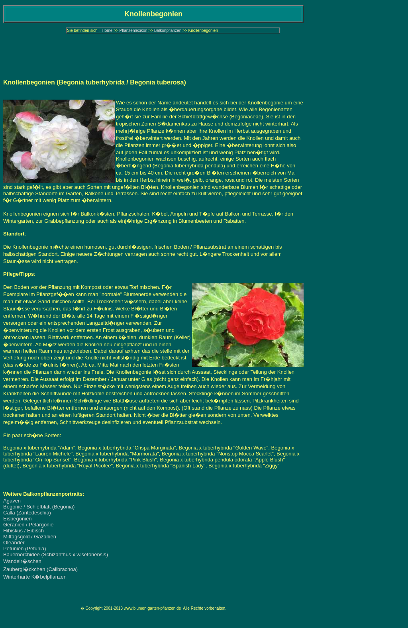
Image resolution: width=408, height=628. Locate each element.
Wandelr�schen (22, 561)
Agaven (12, 501)
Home (107, 30)
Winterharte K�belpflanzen (35, 577)
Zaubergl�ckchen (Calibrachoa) (40, 569)
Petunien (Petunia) (24, 548)
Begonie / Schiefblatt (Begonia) (39, 507)
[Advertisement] (153, 54)
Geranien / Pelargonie (28, 525)
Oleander (13, 543)
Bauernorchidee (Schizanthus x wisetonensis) (55, 554)
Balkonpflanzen (167, 30)
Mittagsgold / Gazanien (29, 537)
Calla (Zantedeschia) (27, 513)
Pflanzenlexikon (133, 30)
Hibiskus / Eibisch (23, 531)
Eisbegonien (17, 519)
